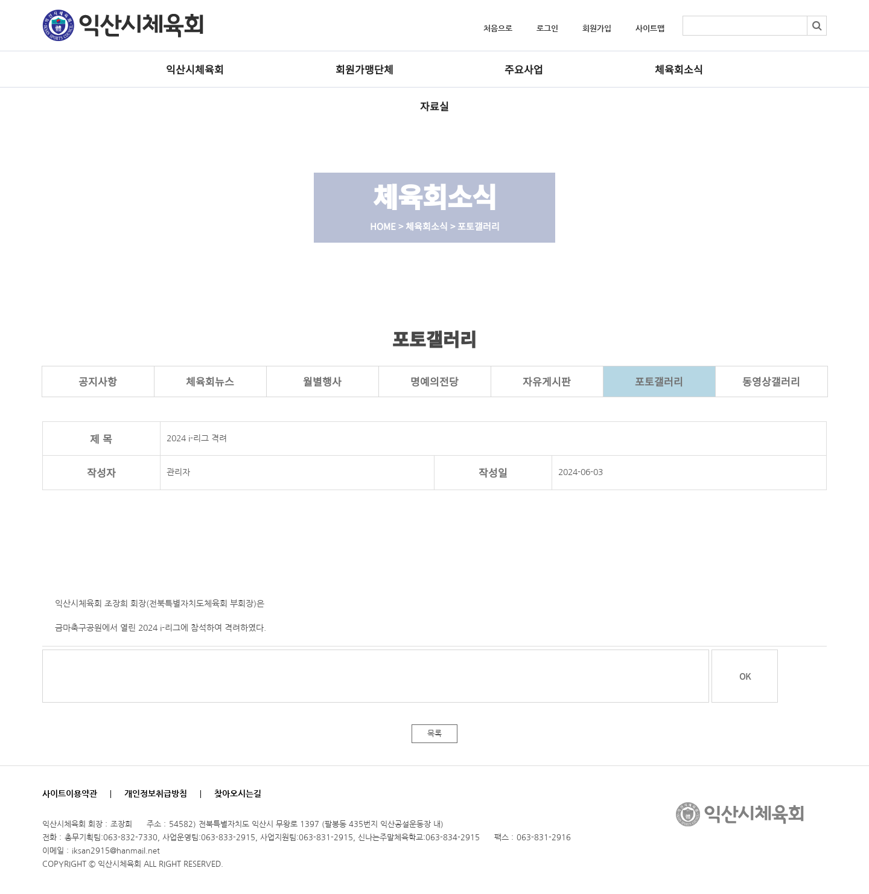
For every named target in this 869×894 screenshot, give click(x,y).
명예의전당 (434, 381)
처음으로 (497, 29)
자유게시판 (547, 381)
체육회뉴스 (210, 381)
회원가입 (596, 29)
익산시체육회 (195, 69)
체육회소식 (679, 69)
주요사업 (524, 69)
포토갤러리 (659, 381)
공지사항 (97, 381)
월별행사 (322, 381)
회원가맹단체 (364, 69)
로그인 (547, 29)
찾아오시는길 (237, 794)
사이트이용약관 (69, 794)
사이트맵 (649, 29)
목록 (434, 734)
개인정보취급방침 (155, 794)
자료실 (434, 105)
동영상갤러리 (771, 381)
